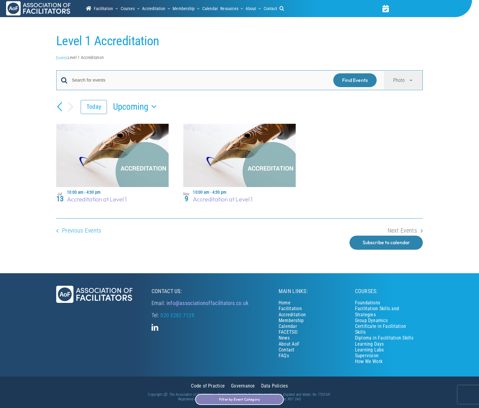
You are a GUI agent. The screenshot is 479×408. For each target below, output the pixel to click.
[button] (282, 8)
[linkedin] (155, 327)
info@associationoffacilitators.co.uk (207, 303)
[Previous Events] (60, 106)
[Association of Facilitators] (38, 3)
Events (62, 57)
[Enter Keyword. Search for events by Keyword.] (199, 80)
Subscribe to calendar (386, 242)
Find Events (355, 80)
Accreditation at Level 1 (96, 199)
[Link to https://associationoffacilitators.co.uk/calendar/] (385, 8)
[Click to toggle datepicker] (136, 107)
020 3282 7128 (177, 315)
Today (93, 106)
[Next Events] (71, 107)
